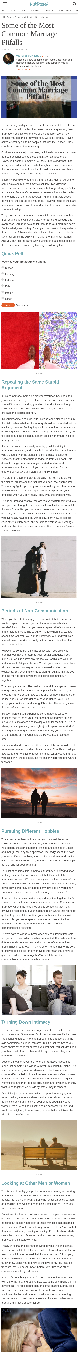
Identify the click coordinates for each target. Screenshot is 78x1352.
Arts (4, 11)
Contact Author (23, 69)
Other (8, 298)
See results (22, 305)
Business (35, 11)
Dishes (9, 268)
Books (24, 11)
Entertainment (65, 11)
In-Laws (9, 280)
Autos (14, 11)
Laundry (10, 274)
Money (9, 292)
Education (48, 11)
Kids (7, 286)
